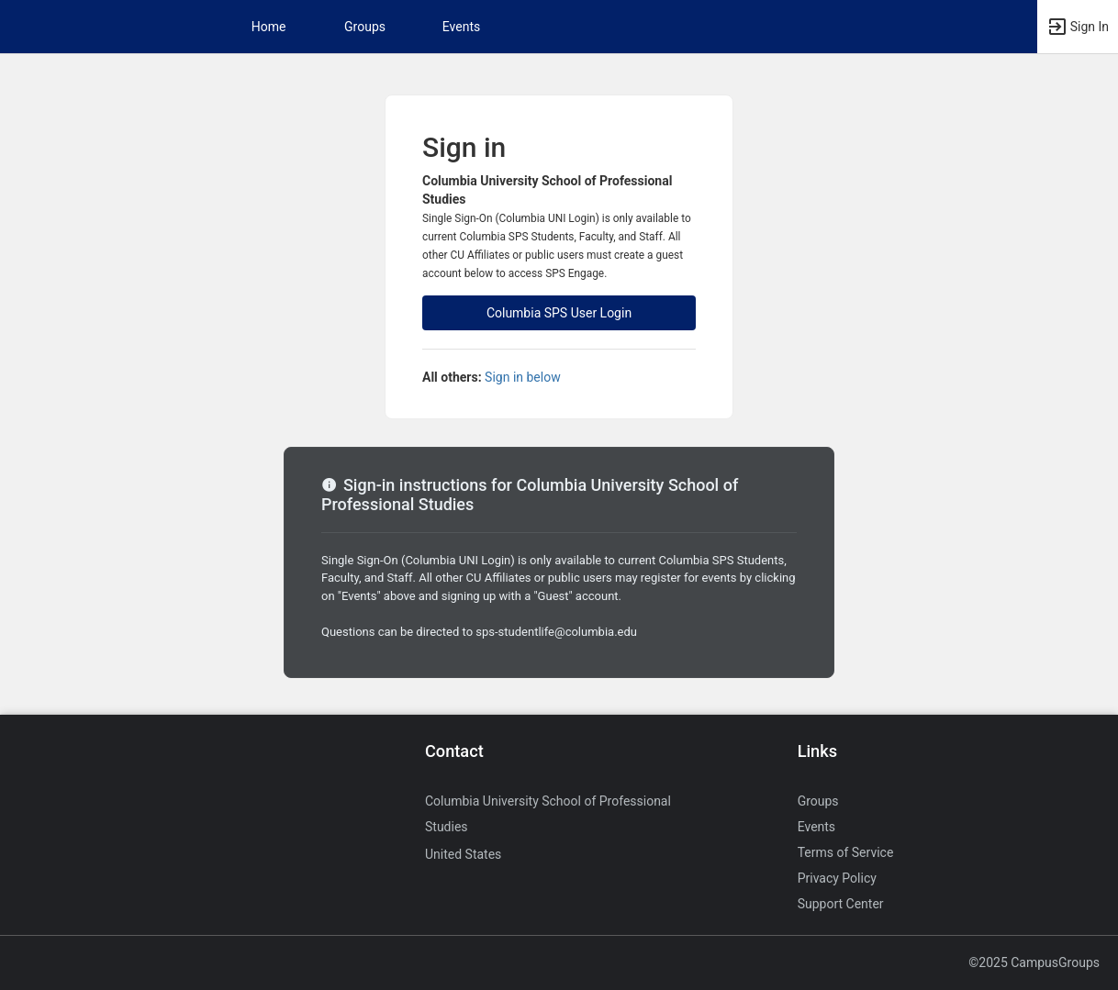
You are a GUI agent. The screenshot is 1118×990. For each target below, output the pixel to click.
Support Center (841, 903)
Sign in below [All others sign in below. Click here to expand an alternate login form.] (523, 377)
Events (461, 26)
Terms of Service (846, 852)
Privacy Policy (837, 878)
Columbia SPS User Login (559, 313)
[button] (1077, 26)
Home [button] (269, 26)
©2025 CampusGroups (1034, 962)
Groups (365, 26)
